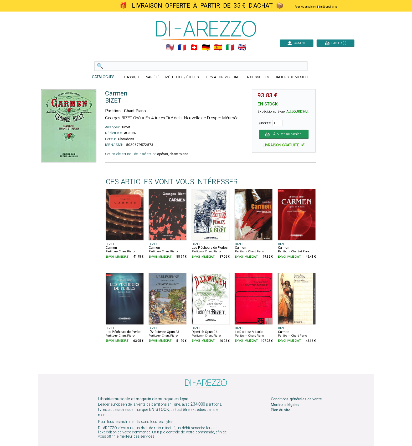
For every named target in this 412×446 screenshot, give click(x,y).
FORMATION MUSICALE (222, 77)
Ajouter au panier (284, 134)
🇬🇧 (242, 47)
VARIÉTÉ (153, 77)
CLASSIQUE (131, 77)
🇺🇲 (170, 47)
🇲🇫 (182, 47)
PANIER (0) (335, 43)
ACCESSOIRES (257, 77)
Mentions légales (285, 405)
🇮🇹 (229, 47)
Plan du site (280, 410)
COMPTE (296, 43)
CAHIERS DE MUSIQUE (292, 77)
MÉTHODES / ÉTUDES (182, 77)
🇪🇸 (218, 47)
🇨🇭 (194, 47)
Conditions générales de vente (296, 399)
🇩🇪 (206, 47)
